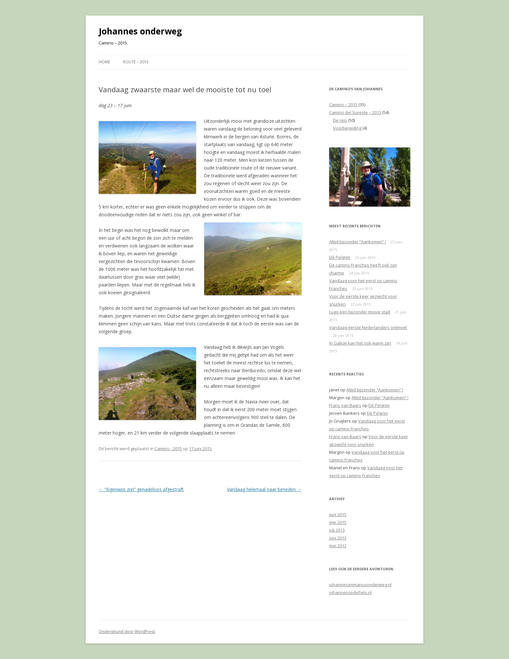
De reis (340, 120)
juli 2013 (337, 530)
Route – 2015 (136, 62)
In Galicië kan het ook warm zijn (360, 343)
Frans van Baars (345, 405)
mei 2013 (337, 546)
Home (104, 62)
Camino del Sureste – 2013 (355, 112)
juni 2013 (337, 538)
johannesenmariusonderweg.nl (360, 585)
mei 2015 (337, 522)
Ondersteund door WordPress (127, 631)
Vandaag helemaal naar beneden (264, 489)
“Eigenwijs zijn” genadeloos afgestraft (141, 489)
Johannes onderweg (140, 31)
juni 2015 (337, 514)
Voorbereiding (347, 128)
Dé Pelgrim (339, 257)
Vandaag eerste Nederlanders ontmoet (368, 327)
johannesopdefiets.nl (350, 592)
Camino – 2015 (343, 105)
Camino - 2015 (168, 448)
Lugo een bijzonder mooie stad (359, 312)
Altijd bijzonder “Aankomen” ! (357, 242)
